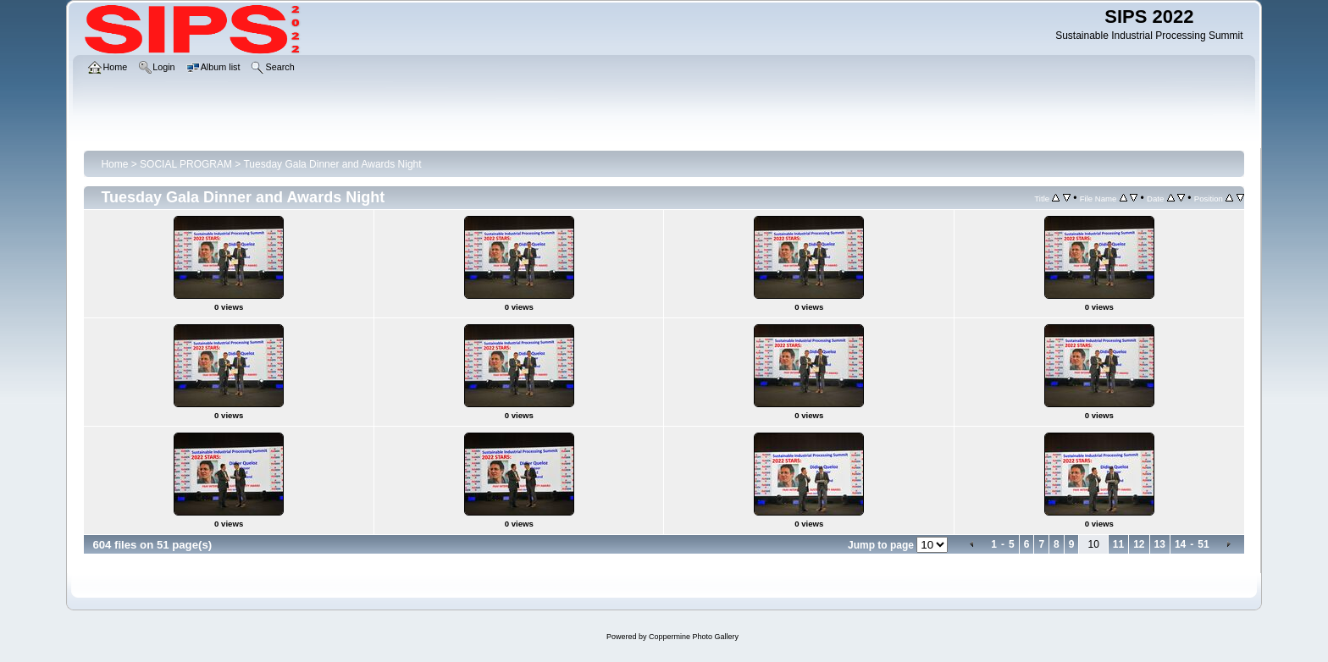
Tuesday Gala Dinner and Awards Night (332, 164)
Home (114, 164)
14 (1180, 544)
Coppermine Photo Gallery (694, 636)
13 (1159, 544)
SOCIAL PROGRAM (186, 164)
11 (1118, 544)
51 (1203, 544)
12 (1138, 544)
